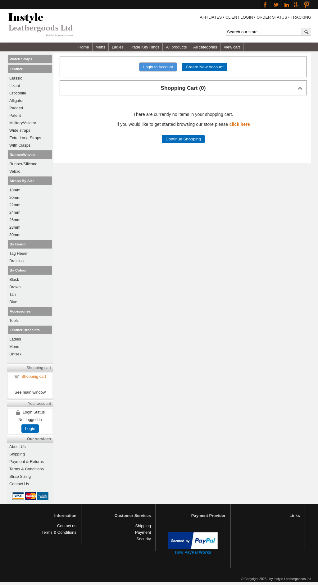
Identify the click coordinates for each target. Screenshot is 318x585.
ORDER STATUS (272, 17)
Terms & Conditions (26, 469)
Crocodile (17, 93)
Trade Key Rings (145, 47)
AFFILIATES (211, 17)
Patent (15, 115)
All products (176, 47)
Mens (100, 47)
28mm (14, 227)
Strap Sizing (20, 476)
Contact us (66, 525)
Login (30, 428)
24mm (14, 212)
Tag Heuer (18, 253)
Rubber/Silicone (23, 164)
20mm (14, 197)
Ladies (118, 47)
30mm (14, 234)
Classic (15, 78)
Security (143, 539)
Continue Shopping (183, 139)
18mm (14, 190)
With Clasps (19, 145)
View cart (232, 47)
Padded (16, 108)
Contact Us (19, 484)
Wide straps (19, 130)
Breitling (16, 260)
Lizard (14, 85)
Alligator (16, 100)
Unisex (15, 354)
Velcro (14, 171)
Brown (14, 287)
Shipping (17, 454)
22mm (14, 205)
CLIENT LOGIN (239, 17)
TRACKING (301, 17)
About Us (17, 446)
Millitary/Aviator (22, 123)
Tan (12, 294)
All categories (205, 47)
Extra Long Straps (25, 137)
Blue (13, 301)
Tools (14, 320)
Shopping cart (33, 376)
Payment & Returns (26, 461)
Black (14, 279)
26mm (14, 219)
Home (83, 47)
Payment (143, 532)
